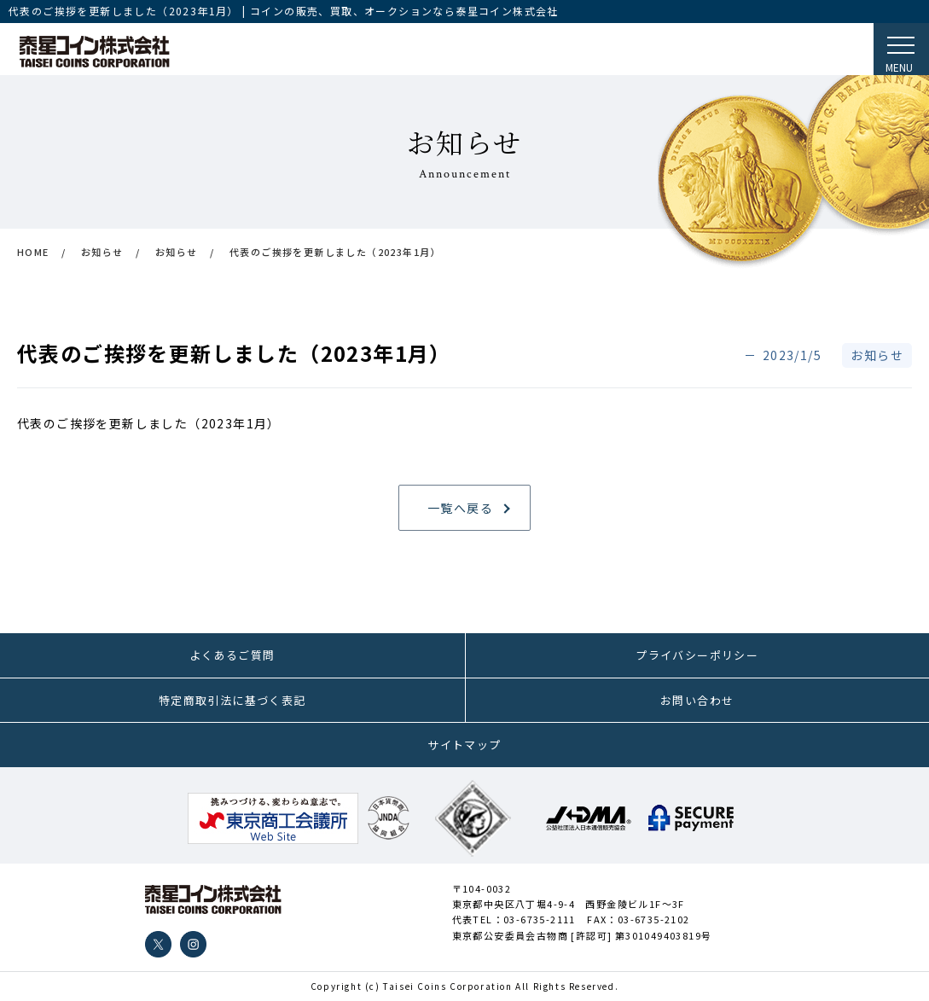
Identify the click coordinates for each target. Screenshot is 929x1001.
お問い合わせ (697, 700)
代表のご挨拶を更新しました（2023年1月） (149, 423)
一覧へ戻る (460, 507)
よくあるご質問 (232, 655)
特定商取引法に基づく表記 (232, 700)
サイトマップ (464, 744)
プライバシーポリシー (697, 655)
